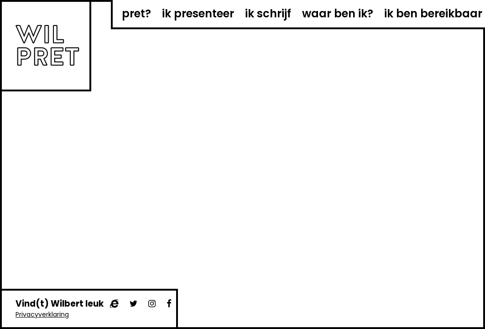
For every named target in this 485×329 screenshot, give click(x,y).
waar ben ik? (337, 13)
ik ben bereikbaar (433, 13)
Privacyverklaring (42, 314)
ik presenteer (198, 13)
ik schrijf (268, 13)
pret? (136, 13)
